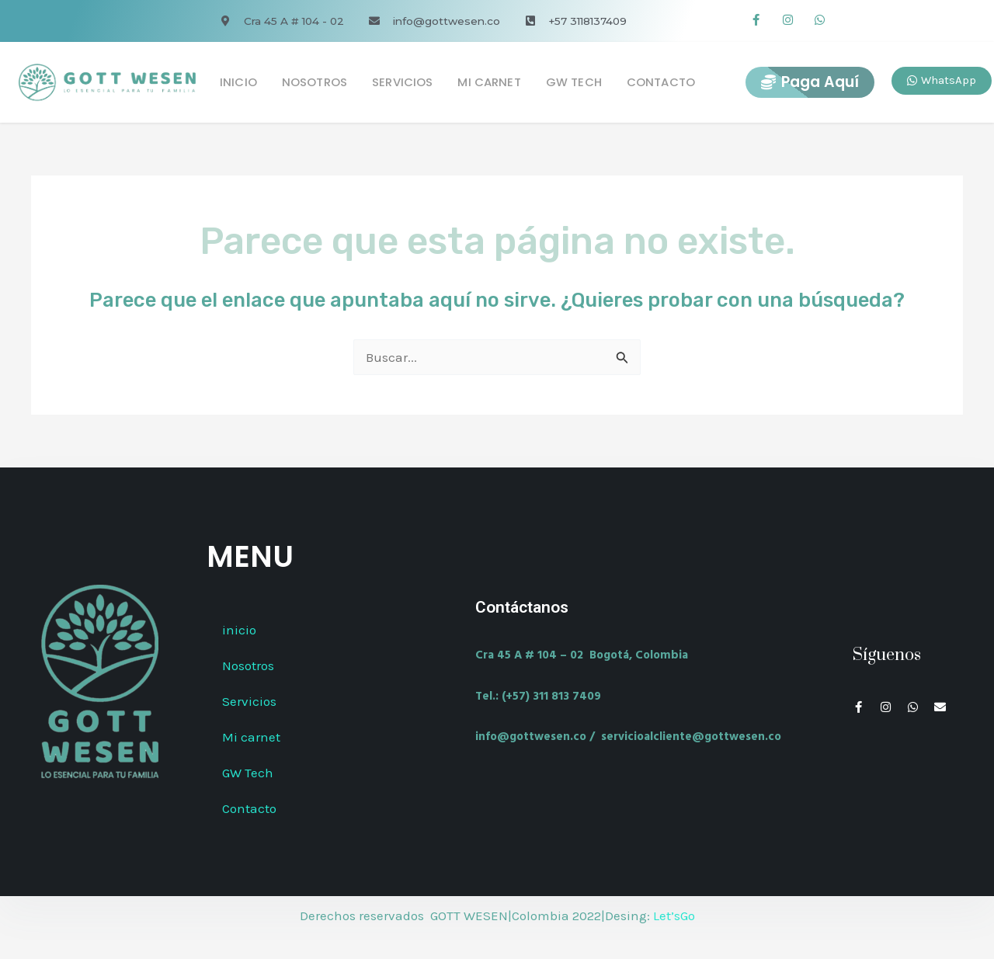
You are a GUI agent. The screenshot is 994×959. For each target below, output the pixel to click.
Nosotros (314, 82)
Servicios (402, 82)
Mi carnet (488, 82)
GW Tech (574, 82)
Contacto (661, 82)
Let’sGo (674, 915)
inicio (238, 82)
